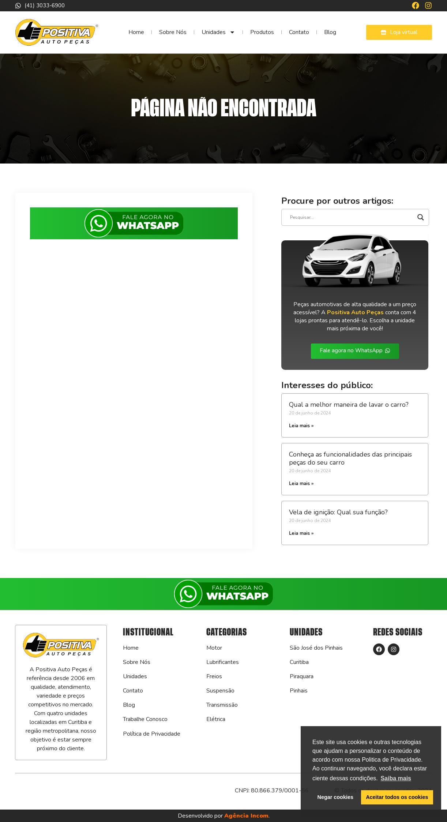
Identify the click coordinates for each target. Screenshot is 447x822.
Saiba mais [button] (395, 778)
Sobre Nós (173, 32)
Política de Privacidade (151, 734)
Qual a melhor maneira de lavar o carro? (349, 404)
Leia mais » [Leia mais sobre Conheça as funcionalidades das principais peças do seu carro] (301, 483)
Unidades (218, 32)
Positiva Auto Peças (355, 312)
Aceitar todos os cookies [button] (397, 797)
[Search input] (352, 217)
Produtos (262, 32)
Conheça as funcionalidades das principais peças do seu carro (350, 458)
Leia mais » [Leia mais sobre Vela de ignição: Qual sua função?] (301, 533)
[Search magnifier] (421, 217)
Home (136, 32)
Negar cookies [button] (335, 797)
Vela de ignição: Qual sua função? (338, 512)
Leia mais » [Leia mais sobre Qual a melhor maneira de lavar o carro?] (301, 426)
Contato (299, 32)
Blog (330, 32)
